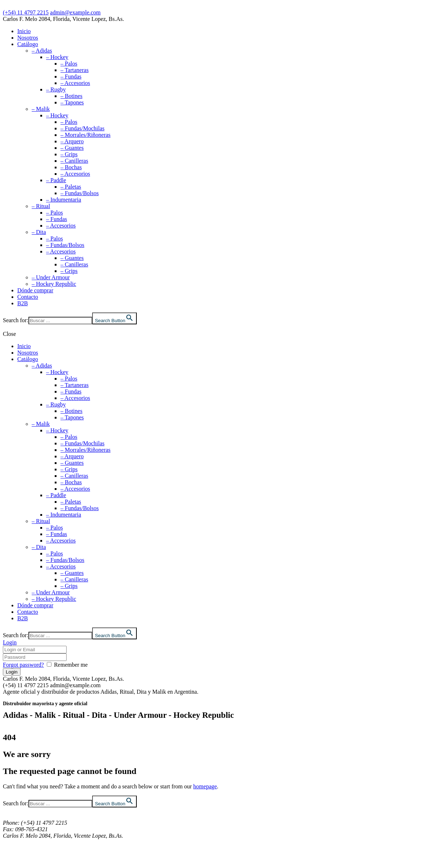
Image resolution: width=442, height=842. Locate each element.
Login (10, 642)
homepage (205, 786)
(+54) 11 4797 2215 (26, 12)
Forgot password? (23, 665)
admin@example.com (75, 12)
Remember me (71, 665)
